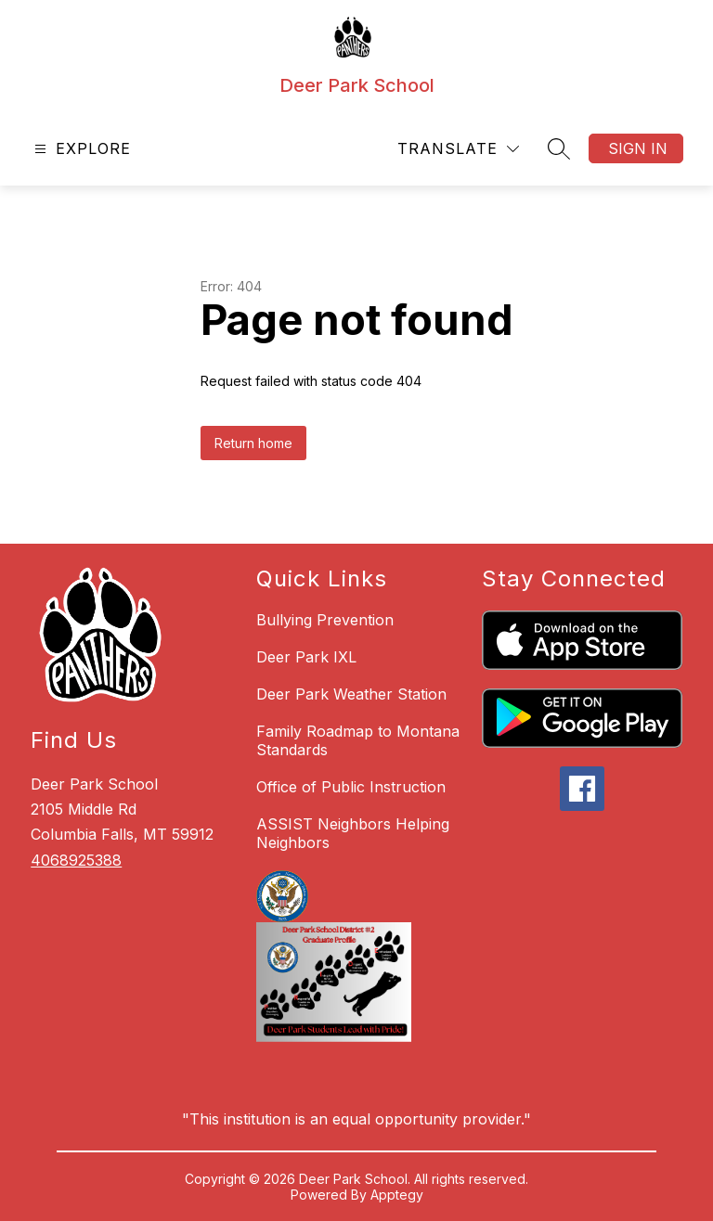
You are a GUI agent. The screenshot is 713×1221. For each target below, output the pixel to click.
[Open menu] (80, 149)
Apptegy (396, 1194)
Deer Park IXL (306, 657)
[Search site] (559, 148)
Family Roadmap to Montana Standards (358, 740)
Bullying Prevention (325, 619)
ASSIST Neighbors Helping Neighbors (352, 833)
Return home (253, 443)
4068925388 (76, 860)
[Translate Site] (458, 149)
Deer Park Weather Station (351, 694)
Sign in (638, 148)
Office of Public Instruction (351, 787)
